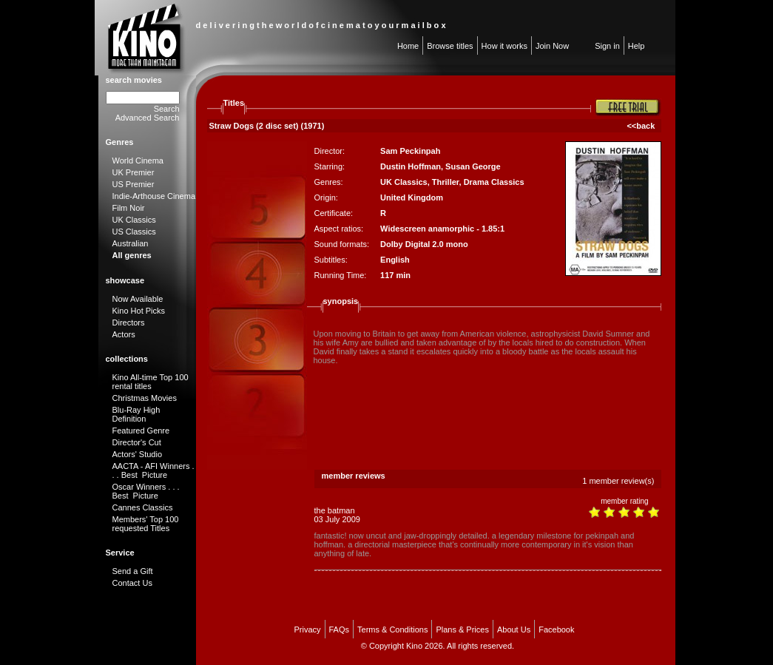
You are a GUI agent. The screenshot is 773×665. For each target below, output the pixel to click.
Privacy (307, 629)
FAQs (339, 629)
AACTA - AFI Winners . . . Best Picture (153, 470)
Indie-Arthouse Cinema (154, 196)
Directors (128, 322)
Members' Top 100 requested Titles (145, 524)
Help (636, 45)
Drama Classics (494, 182)
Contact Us (132, 582)
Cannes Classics (142, 507)
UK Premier (133, 172)
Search (167, 108)
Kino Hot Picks (139, 310)
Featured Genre (141, 430)
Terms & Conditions (392, 629)
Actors (123, 334)
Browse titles (450, 45)
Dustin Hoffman (410, 166)
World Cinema (138, 160)
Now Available (137, 298)
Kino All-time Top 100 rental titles (150, 382)
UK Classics (134, 219)
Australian (130, 243)
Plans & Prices (462, 629)
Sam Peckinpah (410, 150)
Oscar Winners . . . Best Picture (146, 491)
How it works (504, 45)
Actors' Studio (137, 454)
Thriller (445, 182)
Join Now (552, 45)
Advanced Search (147, 117)
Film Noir (128, 207)
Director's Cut (136, 442)
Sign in (607, 45)
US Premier (133, 184)
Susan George (473, 166)
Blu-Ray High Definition (136, 414)
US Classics (134, 231)
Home (408, 45)
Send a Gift (132, 571)
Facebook (556, 629)
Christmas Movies (144, 398)
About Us (513, 629)
